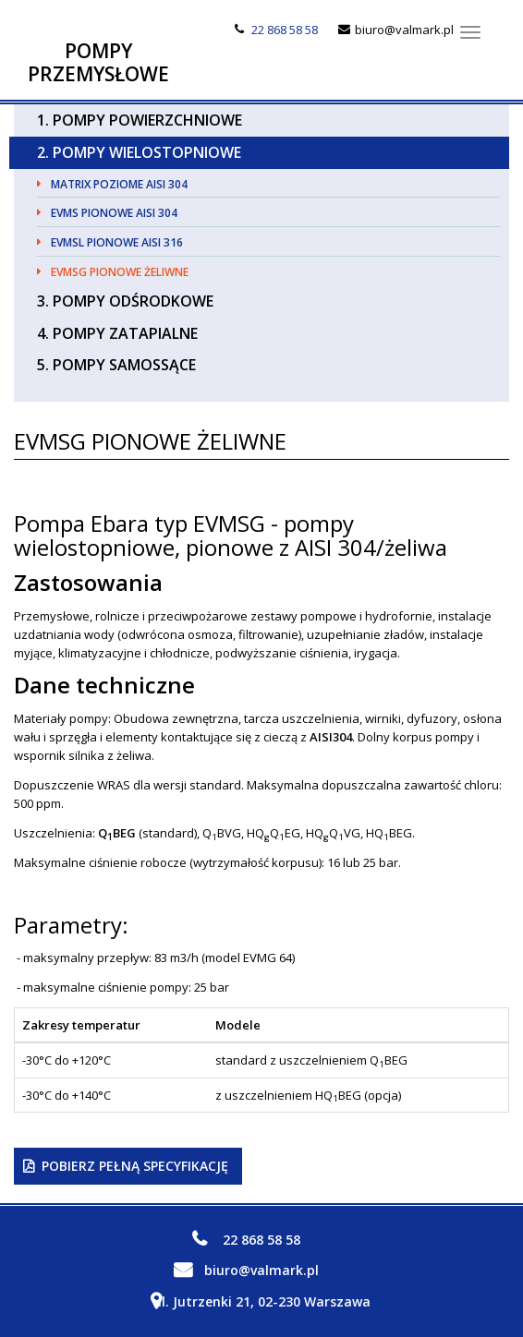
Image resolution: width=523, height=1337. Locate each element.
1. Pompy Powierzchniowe (139, 120)
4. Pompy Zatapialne (117, 333)
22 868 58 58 (284, 29)
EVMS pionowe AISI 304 (114, 213)
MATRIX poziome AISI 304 (119, 184)
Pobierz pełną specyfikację (135, 1165)
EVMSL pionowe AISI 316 (117, 242)
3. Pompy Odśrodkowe (125, 301)
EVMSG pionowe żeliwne (120, 272)
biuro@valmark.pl (404, 29)
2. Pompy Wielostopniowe (139, 152)
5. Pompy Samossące (116, 365)
